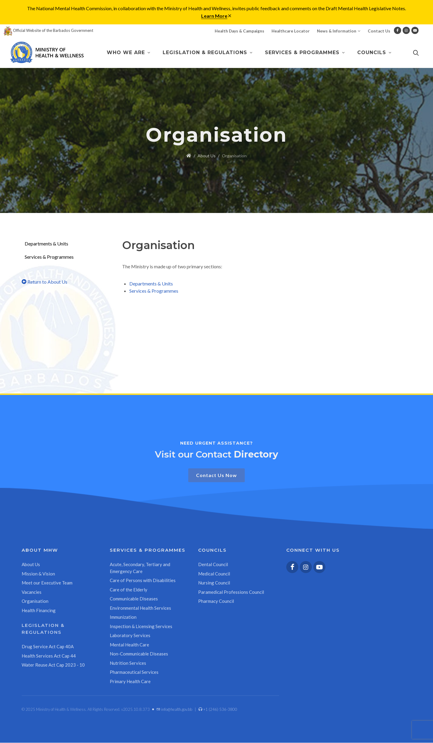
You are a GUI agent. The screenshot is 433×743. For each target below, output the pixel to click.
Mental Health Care (129, 645)
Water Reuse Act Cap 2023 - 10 (53, 665)
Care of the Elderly (128, 590)
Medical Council (214, 574)
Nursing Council (214, 583)
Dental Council (213, 564)
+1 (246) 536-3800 (217, 709)
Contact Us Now (216, 475)
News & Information (339, 31)
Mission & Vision (38, 574)
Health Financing (39, 610)
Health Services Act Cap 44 (49, 656)
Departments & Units (46, 244)
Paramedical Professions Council (231, 592)
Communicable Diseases (134, 599)
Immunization (123, 617)
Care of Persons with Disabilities (143, 580)
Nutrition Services (128, 663)
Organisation (35, 601)
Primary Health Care (130, 681)
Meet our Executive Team (47, 583)
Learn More (214, 16)
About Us (207, 156)
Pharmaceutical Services (134, 672)
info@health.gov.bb (174, 709)
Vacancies (31, 592)
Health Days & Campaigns (239, 31)
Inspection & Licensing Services (141, 626)
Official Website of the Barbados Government (48, 30)
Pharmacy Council (216, 601)
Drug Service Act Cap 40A (48, 646)
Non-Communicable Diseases (139, 654)
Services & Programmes (49, 257)
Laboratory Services (130, 635)
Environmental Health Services (140, 608)
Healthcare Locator (291, 31)
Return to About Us (44, 282)
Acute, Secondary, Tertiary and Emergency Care (140, 568)
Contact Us (379, 31)
